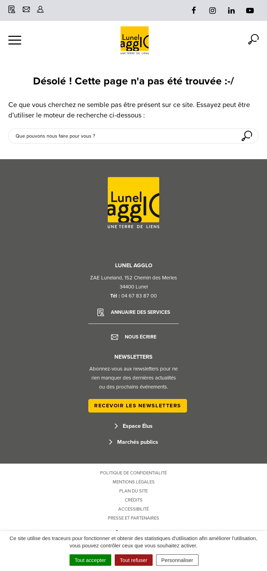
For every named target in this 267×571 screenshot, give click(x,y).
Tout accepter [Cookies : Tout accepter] (90, 560)
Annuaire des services (133, 312)
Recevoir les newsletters (137, 405)
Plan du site (133, 491)
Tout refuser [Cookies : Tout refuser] (133, 560)
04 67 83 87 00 (139, 296)
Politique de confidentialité (133, 473)
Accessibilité (133, 509)
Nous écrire (133, 337)
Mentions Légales (134, 482)
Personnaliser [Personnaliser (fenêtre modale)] (177, 560)
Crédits (134, 500)
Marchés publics (133, 442)
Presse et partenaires (133, 518)
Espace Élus (134, 426)
